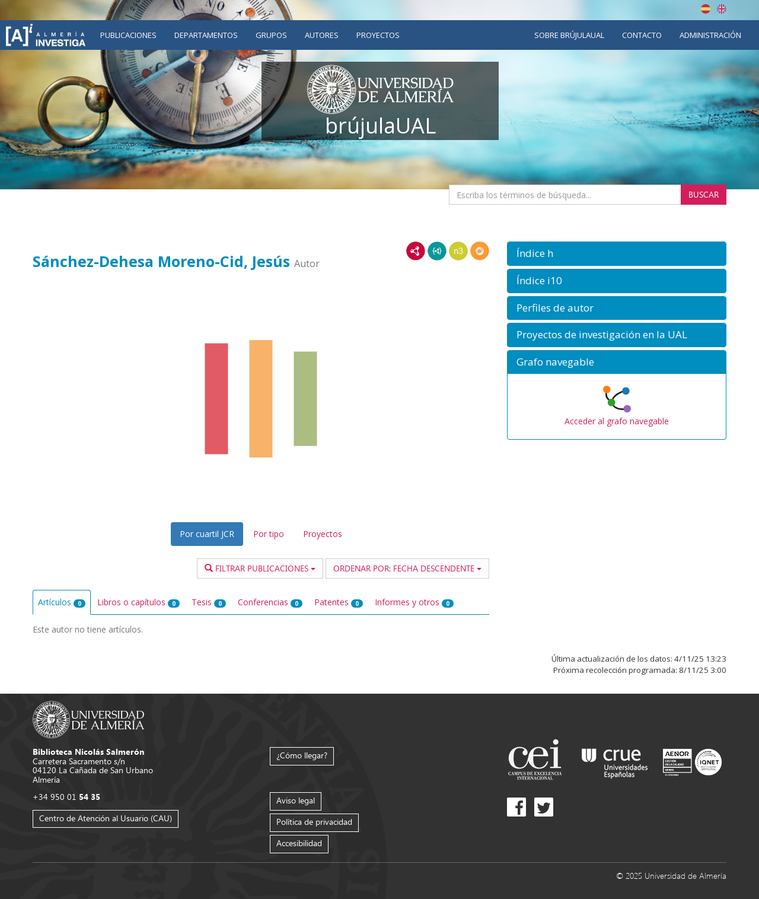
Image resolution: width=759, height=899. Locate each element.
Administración (710, 35)
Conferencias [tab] (270, 602)
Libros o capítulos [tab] (138, 602)
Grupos (271, 35)
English (721, 9)
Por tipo (268, 533)
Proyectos (378, 35)
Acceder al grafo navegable (617, 421)
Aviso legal (295, 800)
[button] (617, 253)
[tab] (617, 253)
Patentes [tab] (338, 602)
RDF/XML (415, 251)
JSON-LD (437, 251)
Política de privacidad (314, 821)
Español (705, 9)
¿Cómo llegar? (301, 755)
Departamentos (206, 35)
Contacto (642, 35)
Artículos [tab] (61, 602)
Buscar (703, 194)
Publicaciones (128, 35)
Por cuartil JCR (207, 533)
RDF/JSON (479, 251)
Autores (322, 35)
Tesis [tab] (209, 602)
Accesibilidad (299, 843)
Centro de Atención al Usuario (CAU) (105, 818)
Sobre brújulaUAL (569, 35)
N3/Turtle (458, 251)
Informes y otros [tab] (414, 602)
